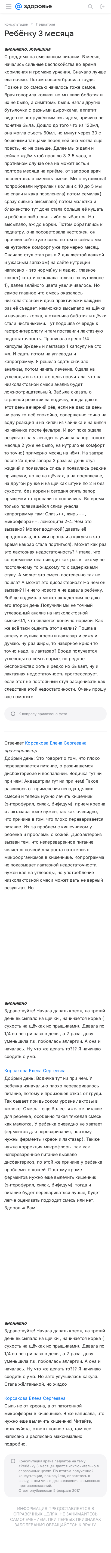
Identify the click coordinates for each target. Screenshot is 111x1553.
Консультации (16, 24)
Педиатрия (45, 24)
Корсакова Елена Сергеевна (55, 743)
